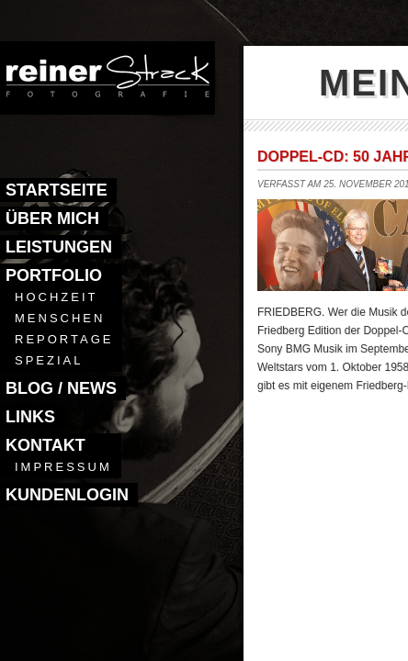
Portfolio (54, 275)
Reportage (64, 339)
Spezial (49, 360)
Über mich (52, 218)
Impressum (63, 467)
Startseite (57, 190)
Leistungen (59, 247)
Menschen (60, 318)
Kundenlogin (67, 495)
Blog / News (61, 388)
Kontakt (45, 445)
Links (30, 417)
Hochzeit (56, 297)
